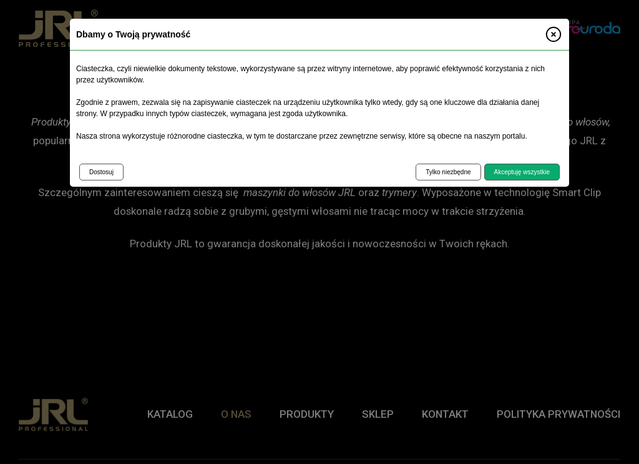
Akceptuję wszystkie (522, 172)
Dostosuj (101, 172)
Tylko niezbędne (448, 172)
